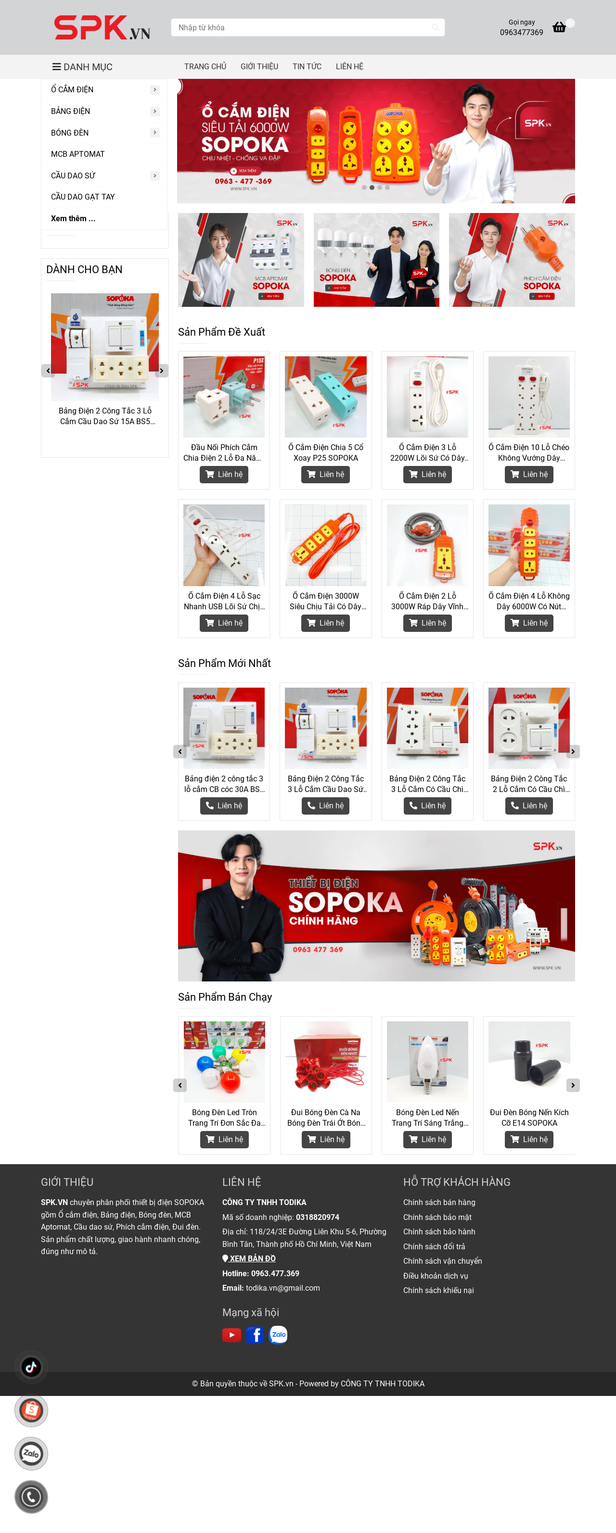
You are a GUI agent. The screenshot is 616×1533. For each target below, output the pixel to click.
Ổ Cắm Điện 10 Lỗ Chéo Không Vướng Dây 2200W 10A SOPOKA (528, 453)
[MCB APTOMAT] (104, 154)
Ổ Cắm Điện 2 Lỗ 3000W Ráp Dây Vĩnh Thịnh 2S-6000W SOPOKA (427, 601)
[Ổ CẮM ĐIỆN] (104, 90)
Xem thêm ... (73, 218)
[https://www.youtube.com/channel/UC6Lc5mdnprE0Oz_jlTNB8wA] (231, 1335)
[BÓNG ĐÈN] (104, 133)
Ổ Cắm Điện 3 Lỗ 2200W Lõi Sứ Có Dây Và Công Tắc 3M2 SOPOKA (427, 453)
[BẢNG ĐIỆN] (104, 112)
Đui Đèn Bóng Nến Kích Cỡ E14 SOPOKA (529, 1118)
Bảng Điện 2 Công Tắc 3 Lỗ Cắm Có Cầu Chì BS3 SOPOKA (427, 784)
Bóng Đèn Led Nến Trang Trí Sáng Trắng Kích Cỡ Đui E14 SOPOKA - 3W (427, 1118)
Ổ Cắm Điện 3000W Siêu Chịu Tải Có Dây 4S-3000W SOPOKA (325, 601)
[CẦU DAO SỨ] (104, 176)
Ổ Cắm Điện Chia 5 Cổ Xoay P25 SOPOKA (325, 453)
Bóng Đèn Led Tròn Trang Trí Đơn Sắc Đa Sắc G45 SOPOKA (224, 1118)
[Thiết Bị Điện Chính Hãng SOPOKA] (102, 27)
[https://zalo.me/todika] (278, 1335)
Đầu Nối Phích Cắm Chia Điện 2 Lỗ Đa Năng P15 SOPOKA (224, 453)
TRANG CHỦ (205, 66)
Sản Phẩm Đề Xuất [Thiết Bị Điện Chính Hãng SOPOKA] (221, 332)
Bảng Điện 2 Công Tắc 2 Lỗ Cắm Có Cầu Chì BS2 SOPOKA (529, 784)
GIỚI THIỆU (259, 66)
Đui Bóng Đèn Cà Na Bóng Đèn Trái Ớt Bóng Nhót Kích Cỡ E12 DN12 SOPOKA (326, 1118)
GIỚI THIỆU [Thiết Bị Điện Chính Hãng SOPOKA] (67, 1182)
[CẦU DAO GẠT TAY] (104, 197)
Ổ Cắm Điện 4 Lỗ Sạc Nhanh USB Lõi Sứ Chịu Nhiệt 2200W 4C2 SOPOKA (224, 601)
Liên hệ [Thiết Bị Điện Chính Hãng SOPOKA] (224, 474)
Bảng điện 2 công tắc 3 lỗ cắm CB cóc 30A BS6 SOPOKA (224, 784)
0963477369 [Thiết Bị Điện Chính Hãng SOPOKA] (521, 32)
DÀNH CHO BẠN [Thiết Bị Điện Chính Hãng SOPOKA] (84, 270)
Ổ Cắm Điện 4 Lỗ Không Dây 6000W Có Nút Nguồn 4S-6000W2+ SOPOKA (529, 601)
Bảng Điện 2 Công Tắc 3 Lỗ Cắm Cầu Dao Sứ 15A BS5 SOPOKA (326, 784)
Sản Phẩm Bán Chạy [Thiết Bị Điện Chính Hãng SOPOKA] (225, 997)
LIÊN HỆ (349, 66)
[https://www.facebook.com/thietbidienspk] (254, 1335)
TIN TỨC (307, 66)
